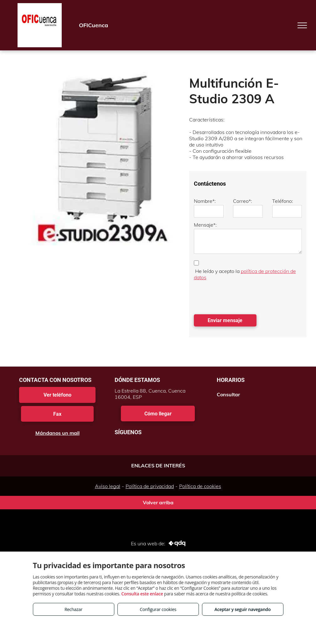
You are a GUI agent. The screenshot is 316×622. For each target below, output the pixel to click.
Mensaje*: (205, 225)
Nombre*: (205, 201)
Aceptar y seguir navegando (243, 609)
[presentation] (241, 296)
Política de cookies (200, 486)
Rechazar (73, 609)
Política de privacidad (150, 486)
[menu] (302, 25)
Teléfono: (282, 201)
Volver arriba (158, 502)
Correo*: (242, 201)
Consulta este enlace (142, 594)
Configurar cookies (158, 609)
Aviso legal (107, 486)
